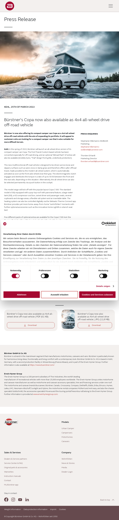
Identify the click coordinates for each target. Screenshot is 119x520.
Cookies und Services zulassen (97, 294)
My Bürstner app (11, 485)
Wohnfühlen (67, 459)
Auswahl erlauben (59, 294)
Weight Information (12, 509)
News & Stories (68, 463)
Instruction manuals (12, 476)
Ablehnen (21, 294)
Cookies (62, 509)
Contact (7, 480)
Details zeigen (103, 286)
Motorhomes (67, 437)
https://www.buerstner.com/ (42, 365)
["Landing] (9, 6)
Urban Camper (68, 428)
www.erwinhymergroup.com (45, 394)
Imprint (53, 509)
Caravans (65, 441)
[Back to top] (107, 500)
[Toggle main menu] (111, 6)
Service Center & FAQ (13, 463)
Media (64, 467)
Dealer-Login (67, 472)
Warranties (8, 472)
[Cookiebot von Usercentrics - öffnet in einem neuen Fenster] (104, 224)
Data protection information (35, 509)
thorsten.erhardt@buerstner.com (95, 161)
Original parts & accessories (15, 467)
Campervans (67, 433)
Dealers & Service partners (15, 459)
